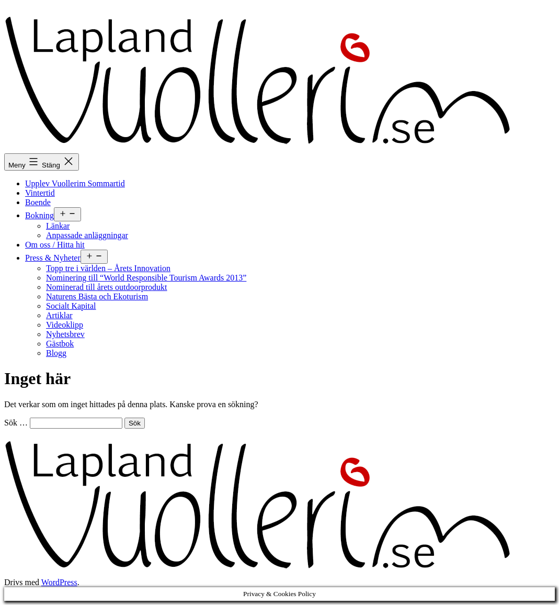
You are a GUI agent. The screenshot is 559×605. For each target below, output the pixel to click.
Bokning (39, 215)
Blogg (56, 353)
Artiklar (59, 315)
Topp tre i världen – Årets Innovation (108, 268)
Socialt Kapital (71, 305)
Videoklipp (64, 324)
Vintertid (40, 192)
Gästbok (60, 343)
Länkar (58, 225)
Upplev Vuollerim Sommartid (75, 183)
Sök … (16, 422)
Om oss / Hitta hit (55, 244)
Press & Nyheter (53, 257)
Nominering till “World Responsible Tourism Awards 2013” (146, 277)
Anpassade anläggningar (87, 235)
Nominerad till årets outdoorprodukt (106, 287)
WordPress (59, 582)
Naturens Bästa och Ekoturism (97, 296)
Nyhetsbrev (65, 334)
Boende (38, 202)
